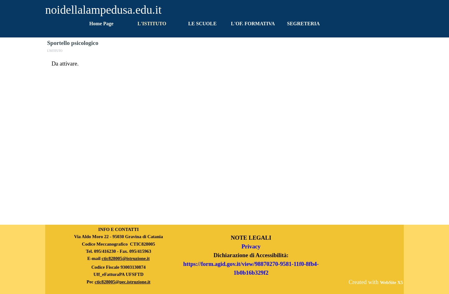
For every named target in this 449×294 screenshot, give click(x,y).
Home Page (101, 23)
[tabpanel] (224, 63)
